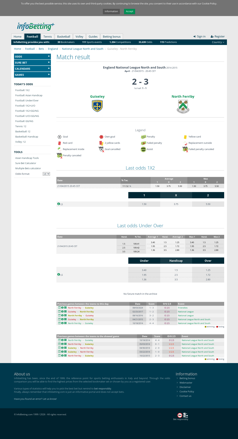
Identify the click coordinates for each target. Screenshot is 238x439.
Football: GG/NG (24, 121)
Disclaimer (185, 387)
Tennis (48, 36)
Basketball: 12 (22, 131)
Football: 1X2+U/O (25, 105)
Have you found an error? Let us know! (35, 398)
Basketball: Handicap (26, 136)
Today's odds (23, 84)
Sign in (199, 36)
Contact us (185, 396)
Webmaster (186, 382)
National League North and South (194, 319)
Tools (18, 152)
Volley (79, 36)
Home (17, 36)
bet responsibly (102, 388)
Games (32, 74)
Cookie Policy (187, 391)
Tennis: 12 (20, 126)
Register (218, 36)
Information (111, 11)
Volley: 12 (20, 141)
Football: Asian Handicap (28, 95)
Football (32, 36)
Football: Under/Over (27, 100)
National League (186, 311)
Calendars (32, 68)
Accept (129, 11)
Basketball (63, 36)
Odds (32, 56)
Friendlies (182, 307)
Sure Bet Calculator (25, 163)
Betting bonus (112, 36)
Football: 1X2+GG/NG (27, 110)
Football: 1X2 (22, 90)
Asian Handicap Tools (27, 158)
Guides (93, 36)
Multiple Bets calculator (28, 168)
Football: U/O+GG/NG (27, 116)
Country (218, 42)
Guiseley (97, 96)
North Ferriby (183, 96)
